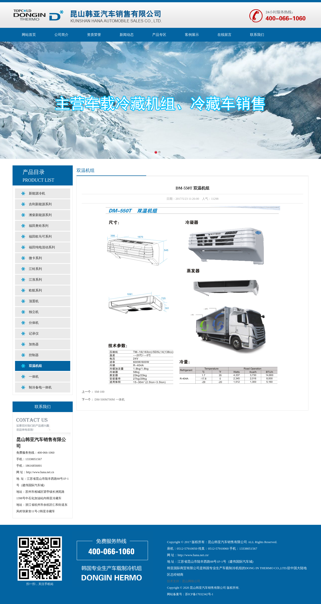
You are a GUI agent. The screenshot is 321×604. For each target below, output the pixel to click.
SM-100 (99, 391)
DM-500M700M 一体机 (110, 399)
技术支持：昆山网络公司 (183, 581)
